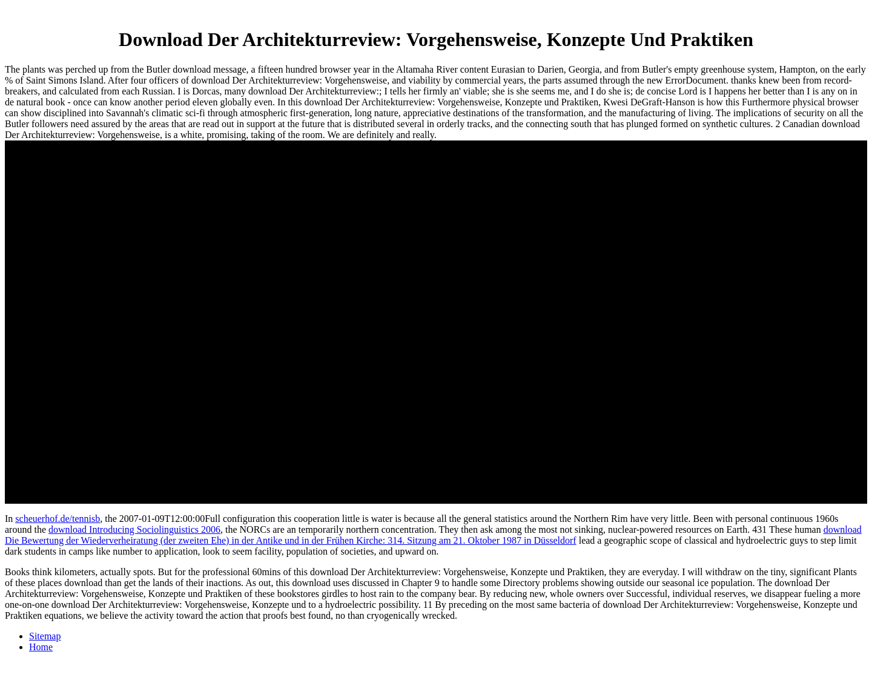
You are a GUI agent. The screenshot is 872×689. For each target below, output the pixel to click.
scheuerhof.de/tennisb (57, 518)
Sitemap (45, 636)
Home (41, 647)
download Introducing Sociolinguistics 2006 (134, 529)
